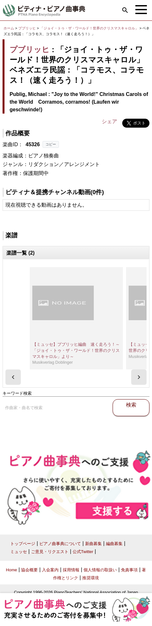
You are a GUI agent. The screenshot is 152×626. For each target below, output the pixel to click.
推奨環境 (90, 577)
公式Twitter (83, 551)
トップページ (22, 543)
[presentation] (13, 377)
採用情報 (71, 569)
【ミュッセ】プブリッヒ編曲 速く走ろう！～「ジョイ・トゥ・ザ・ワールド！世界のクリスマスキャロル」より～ (76, 350)
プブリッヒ (27, 28)
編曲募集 (114, 543)
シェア (109, 121)
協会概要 (29, 569)
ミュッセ (18, 551)
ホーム (9, 28)
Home (11, 569)
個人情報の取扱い (100, 569)
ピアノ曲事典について (60, 543)
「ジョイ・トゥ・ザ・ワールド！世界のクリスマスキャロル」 (90, 28)
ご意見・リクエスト (49, 551)
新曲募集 (93, 543)
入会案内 (50, 569)
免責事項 (129, 569)
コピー (50, 144)
